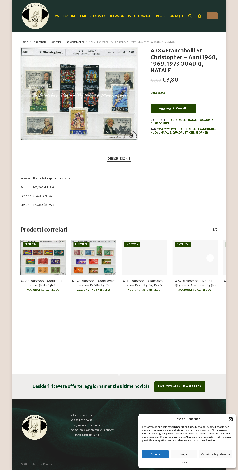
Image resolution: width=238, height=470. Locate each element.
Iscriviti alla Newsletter (179, 387)
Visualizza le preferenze (215, 454)
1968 (160, 129)
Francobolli (39, 42)
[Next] (210, 258)
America (56, 42)
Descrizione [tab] (119, 159)
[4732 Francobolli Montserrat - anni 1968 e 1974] (93, 257)
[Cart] (199, 16)
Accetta (155, 454)
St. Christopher (75, 42)
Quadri (205, 120)
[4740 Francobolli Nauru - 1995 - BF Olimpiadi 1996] (194, 257)
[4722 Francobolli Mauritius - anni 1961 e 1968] (42, 257)
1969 (167, 129)
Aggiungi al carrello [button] (43, 290)
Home (24, 42)
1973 (173, 129)
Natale (193, 120)
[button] (230, 419)
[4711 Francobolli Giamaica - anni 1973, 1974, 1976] (144, 257)
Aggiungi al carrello (173, 108)
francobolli (187, 129)
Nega (183, 454)
